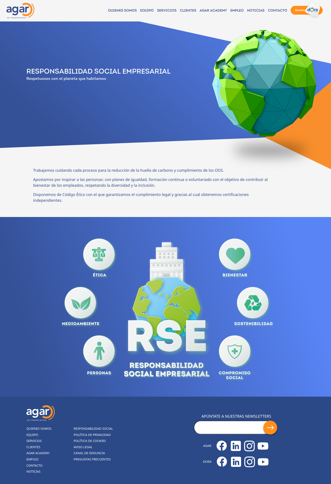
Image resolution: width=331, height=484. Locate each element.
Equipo (147, 10)
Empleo (237, 10)
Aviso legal (83, 447)
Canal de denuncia (89, 453)
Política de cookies (90, 441)
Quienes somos (122, 10)
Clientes (188, 10)
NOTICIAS (255, 10)
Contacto (277, 10)
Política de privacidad (92, 435)
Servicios (166, 10)
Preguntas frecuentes (92, 459)
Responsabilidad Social (93, 428)
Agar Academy (213, 10)
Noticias (33, 471)
